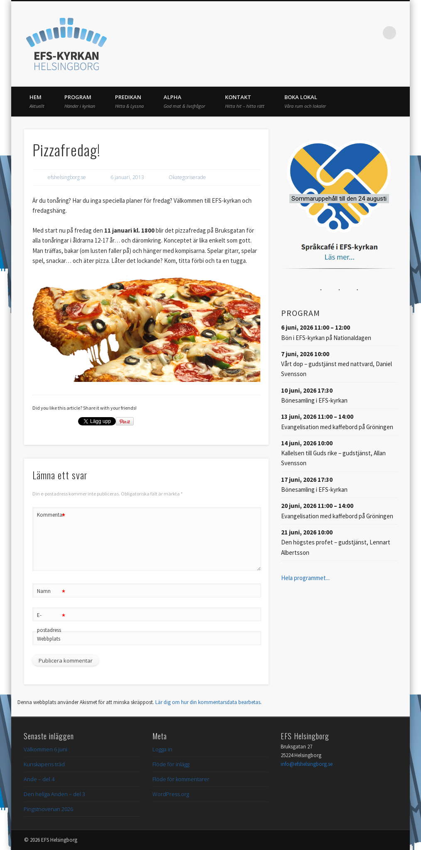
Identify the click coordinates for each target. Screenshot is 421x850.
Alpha (184, 101)
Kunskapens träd (44, 764)
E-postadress (51, 621)
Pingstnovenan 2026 (48, 809)
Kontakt (244, 101)
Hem (36, 101)
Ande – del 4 (39, 779)
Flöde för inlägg (170, 764)
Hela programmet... (305, 578)
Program (79, 101)
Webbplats (48, 638)
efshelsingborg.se (67, 177)
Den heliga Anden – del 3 (54, 794)
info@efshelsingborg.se (307, 763)
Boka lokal (305, 101)
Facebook (338, 32)
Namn (51, 591)
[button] (339, 198)
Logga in (162, 749)
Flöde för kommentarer (180, 779)
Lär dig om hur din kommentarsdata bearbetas (207, 702)
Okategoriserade (187, 177)
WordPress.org (170, 794)
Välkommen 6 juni (45, 749)
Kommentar (51, 515)
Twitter (355, 32)
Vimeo (372, 32)
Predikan (129, 101)
